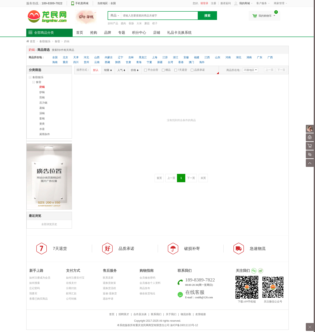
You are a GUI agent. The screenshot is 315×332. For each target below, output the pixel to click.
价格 (134, 70)
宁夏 (149, 62)
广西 (270, 57)
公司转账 (71, 298)
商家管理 (279, 3)
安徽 (186, 57)
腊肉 (123, 23)
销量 (108, 70)
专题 (121, 32)
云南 (97, 62)
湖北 (238, 57)
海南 (55, 62)
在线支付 (71, 282)
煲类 (42, 123)
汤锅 (42, 113)
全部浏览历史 (49, 224)
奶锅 (42, 86)
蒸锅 (42, 107)
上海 (154, 57)
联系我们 (156, 314)
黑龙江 (143, 57)
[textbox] (153, 15)
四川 (76, 62)
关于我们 (171, 314)
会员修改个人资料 (150, 282)
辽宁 (120, 57)
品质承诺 (198, 69)
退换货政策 (109, 282)
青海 (139, 62)
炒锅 (42, 92)
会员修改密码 (147, 277)
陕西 (118, 62)
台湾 (170, 62)
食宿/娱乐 (45, 41)
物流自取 (186, 314)
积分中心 (139, 32)
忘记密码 (34, 288)
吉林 (131, 57)
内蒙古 (109, 57)
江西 (207, 57)
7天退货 (180, 69)
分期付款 (71, 288)
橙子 (155, 23)
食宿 (57, 41)
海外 (202, 62)
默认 (95, 70)
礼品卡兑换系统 (179, 32)
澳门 (191, 62)
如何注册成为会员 (39, 277)
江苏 (165, 57)
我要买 (33, 293)
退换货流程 (109, 288)
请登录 (204, 3)
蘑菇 (147, 23)
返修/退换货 (110, 293)
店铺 (156, 32)
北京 (65, 57)
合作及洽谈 (140, 314)
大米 (139, 23)
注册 (213, 3)
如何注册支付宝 (75, 277)
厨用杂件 (44, 134)
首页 (32, 41)
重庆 (65, 62)
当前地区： (106, 3)
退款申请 (108, 298)
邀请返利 (225, 3)
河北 (86, 57)
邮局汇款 (71, 293)
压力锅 (43, 102)
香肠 (131, 23)
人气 (121, 70)
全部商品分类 (44, 32)
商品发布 (145, 288)
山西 (97, 57)
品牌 (107, 32)
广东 (259, 57)
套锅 (42, 118)
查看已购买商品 (38, 298)
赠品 (166, 69)
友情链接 (200, 314)
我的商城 (244, 3)
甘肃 (128, 62)
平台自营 (151, 69)
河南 (228, 57)
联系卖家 (108, 277)
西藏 (107, 62)
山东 (217, 57)
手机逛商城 (81, 3)
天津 (76, 57)
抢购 (93, 32)
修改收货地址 (147, 293)
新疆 (160, 62)
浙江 (175, 57)
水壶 (42, 129)
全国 (55, 57)
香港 (181, 62)
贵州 (86, 62)
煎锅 (42, 97)
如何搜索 (34, 282)
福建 (196, 57)
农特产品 (113, 23)
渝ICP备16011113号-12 (184, 325)
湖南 (249, 57)
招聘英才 (124, 314)
